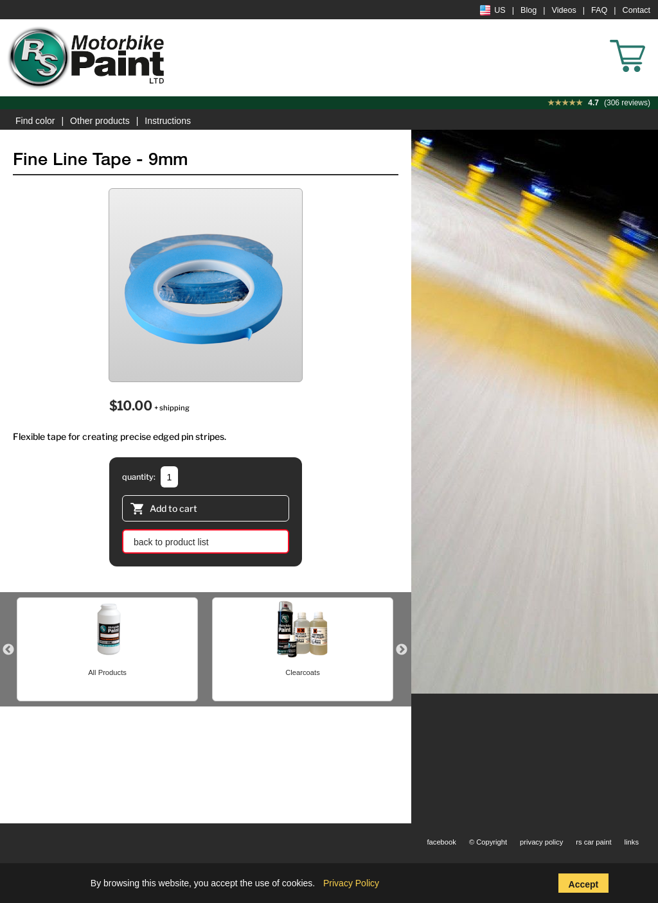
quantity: (139, 477)
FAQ (599, 10)
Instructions (168, 121)
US (493, 10)
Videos (564, 10)
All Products (107, 672)
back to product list (171, 542)
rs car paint (593, 842)
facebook (441, 842)
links (632, 842)
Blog (528, 10)
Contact (636, 10)
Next (401, 650)
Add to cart (163, 510)
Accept (584, 884)
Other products (100, 121)
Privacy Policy (351, 883)
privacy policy (541, 842)
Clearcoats (302, 672)
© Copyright (488, 842)
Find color (35, 121)
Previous (8, 650)
